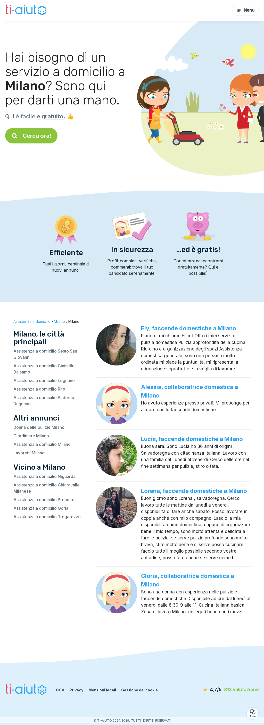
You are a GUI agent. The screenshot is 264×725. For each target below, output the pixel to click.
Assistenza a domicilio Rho (39, 389)
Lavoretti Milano (29, 452)
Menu (245, 10)
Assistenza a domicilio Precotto (44, 499)
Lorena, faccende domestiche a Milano (194, 490)
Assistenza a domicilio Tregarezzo (47, 516)
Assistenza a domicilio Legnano (44, 380)
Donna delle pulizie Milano (38, 427)
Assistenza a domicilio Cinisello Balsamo (44, 369)
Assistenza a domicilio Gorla (40, 508)
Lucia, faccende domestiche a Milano (192, 439)
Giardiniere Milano (31, 435)
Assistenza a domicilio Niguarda (44, 476)
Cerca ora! (31, 135)
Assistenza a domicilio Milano (42, 444)
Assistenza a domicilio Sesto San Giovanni (45, 354)
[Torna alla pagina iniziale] (26, 10)
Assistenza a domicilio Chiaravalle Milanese (46, 488)
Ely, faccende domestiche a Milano (188, 328)
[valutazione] (229, 689)
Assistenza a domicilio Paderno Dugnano (43, 400)
